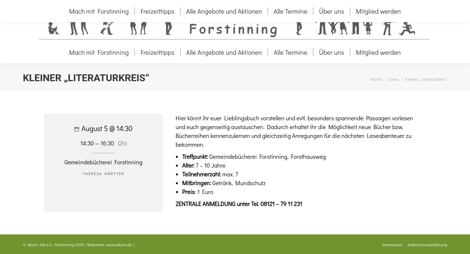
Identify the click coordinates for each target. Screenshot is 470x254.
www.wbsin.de (119, 244)
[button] (14, 239)
